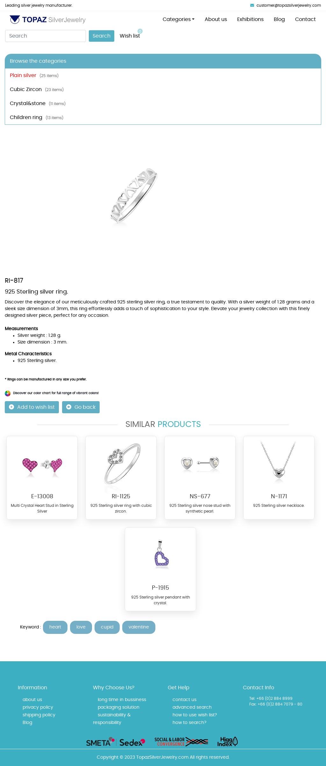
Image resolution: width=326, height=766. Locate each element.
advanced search (192, 707)
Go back (81, 407)
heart (55, 627)
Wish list (131, 34)
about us (32, 700)
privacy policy (38, 707)
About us (216, 19)
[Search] (45, 36)
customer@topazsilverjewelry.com (285, 5)
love (81, 627)
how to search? (189, 722)
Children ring (36, 117)
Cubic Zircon (37, 89)
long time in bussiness (122, 700)
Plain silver (34, 75)
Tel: (252, 698)
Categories (177, 19)
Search (101, 36)
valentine (139, 627)
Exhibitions (250, 19)
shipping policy (39, 715)
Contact (305, 19)
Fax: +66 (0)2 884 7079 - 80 (275, 704)
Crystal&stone (38, 103)
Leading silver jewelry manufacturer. (39, 5)
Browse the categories (38, 61)
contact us (184, 700)
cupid (107, 627)
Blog (279, 19)
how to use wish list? (195, 715)
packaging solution (118, 707)
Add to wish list (32, 407)
